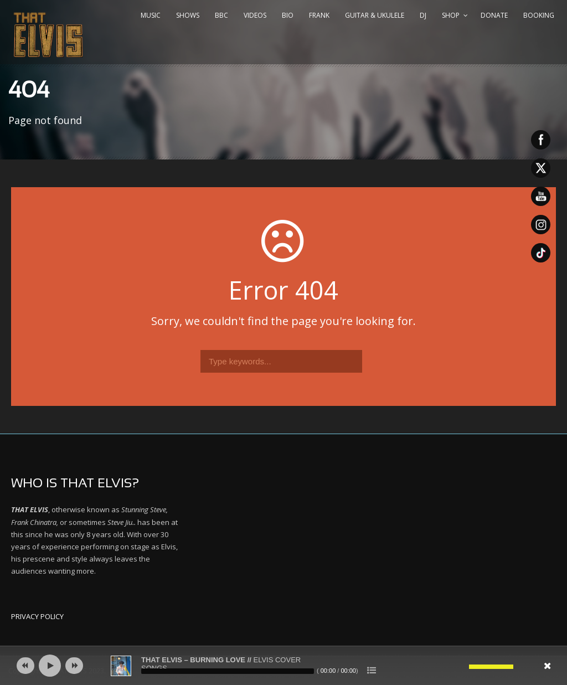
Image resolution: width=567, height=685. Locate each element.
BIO (287, 15)
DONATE (494, 15)
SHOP (451, 15)
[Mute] (460, 666)
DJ (423, 15)
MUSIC (151, 15)
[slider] (227, 671)
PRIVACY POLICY (37, 616)
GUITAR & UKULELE (374, 15)
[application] (283, 665)
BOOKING (538, 15)
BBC (221, 15)
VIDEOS (255, 15)
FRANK (319, 15)
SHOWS (187, 15)
